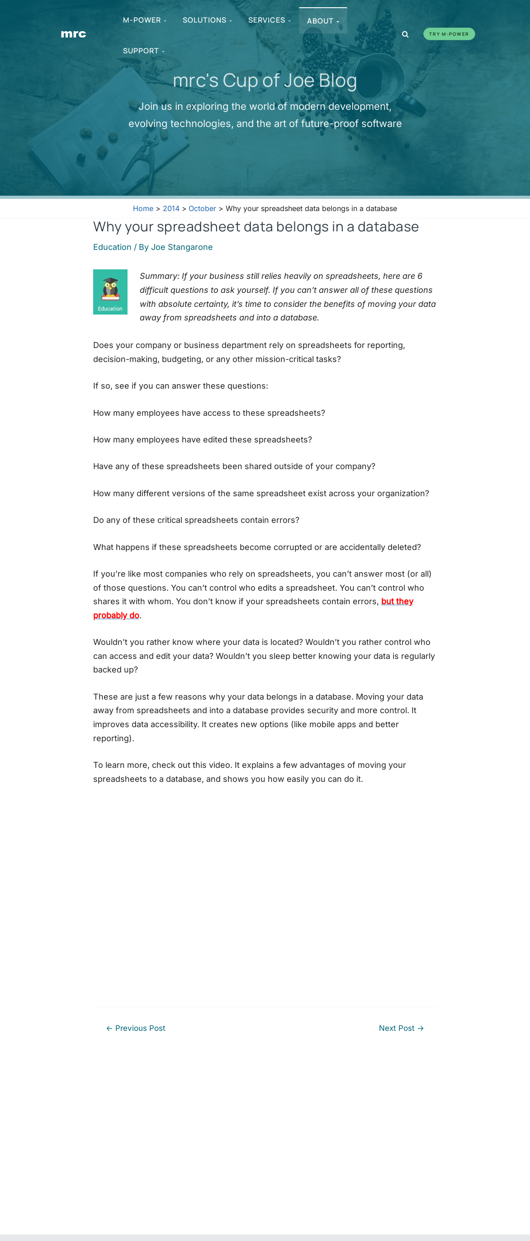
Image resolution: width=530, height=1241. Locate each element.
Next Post (401, 1028)
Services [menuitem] (269, 20)
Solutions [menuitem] (207, 20)
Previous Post (136, 1028)
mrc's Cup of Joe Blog (265, 79)
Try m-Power (449, 34)
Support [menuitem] (144, 51)
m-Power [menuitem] (144, 20)
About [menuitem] (323, 21)
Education (112, 247)
